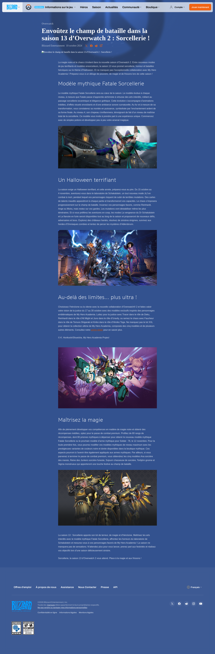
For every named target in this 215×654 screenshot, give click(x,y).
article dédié (97, 330)
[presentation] (12, 7)
